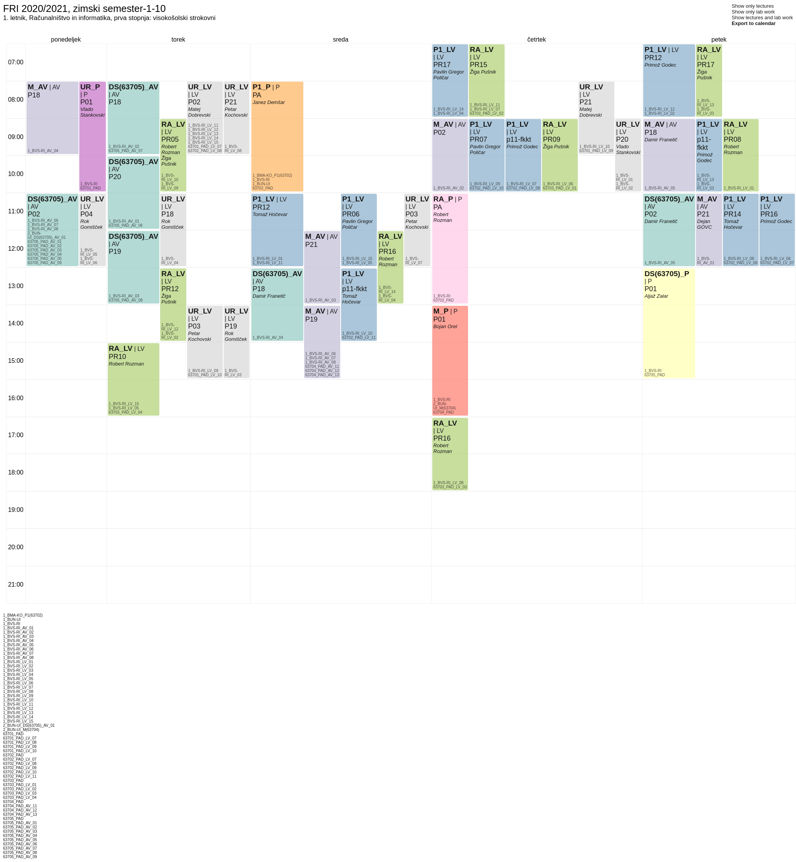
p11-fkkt (354, 289)
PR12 (170, 289)
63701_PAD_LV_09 (596, 151)
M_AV (38, 87)
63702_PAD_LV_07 (777, 263)
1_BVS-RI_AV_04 (43, 151)
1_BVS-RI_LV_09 (169, 186)
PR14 (732, 214)
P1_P (262, 87)
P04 (86, 214)
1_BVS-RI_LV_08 (233, 148)
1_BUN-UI (261, 184)
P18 (34, 95)
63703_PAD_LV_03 (450, 487)
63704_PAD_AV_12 (322, 371)
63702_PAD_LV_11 (359, 337)
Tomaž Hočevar (270, 214)
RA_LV (173, 124)
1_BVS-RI (88, 184)
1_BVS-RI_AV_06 (43, 220)
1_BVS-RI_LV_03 (233, 373)
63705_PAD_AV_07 (126, 151)
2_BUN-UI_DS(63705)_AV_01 (47, 235)
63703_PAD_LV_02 (486, 113)
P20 (115, 177)
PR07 (478, 139)
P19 (115, 251)
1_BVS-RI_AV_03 (124, 296)
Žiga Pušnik (168, 161)
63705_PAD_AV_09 (45, 263)
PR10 (117, 357)
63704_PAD (443, 412)
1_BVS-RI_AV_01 (124, 221)
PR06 (351, 214)
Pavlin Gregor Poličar (357, 224)
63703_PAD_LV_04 (125, 412)
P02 (34, 214)
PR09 (551, 139)
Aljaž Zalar (656, 296)
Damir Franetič (269, 296)
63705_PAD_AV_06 (126, 225)
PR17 (442, 65)
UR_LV (92, 199)
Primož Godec (522, 146)
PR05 (170, 139)
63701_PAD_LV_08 (205, 151)
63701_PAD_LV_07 (205, 146)
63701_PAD (90, 188)
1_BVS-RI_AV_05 (659, 263)
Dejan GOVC (704, 224)
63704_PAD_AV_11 (322, 366)
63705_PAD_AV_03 (45, 250)
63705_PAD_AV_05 (45, 259)
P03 (194, 326)
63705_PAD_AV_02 (45, 246)
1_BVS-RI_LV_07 (413, 261)
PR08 (732, 139)
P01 (86, 102)
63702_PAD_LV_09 (741, 263)
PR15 (478, 65)
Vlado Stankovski (92, 112)
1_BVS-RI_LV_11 (203, 125)
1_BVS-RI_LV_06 (88, 261)
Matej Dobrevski (199, 112)
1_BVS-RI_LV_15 (124, 404)
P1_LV (263, 199)
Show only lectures (753, 6)
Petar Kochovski (199, 336)
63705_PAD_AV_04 (45, 254)
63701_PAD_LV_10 (205, 375)
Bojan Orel (445, 326)
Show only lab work (753, 12)
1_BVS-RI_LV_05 (88, 252)
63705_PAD (654, 375)
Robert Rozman (170, 149)
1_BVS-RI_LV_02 (169, 335)
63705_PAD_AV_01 (45, 242)
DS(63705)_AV (52, 199)
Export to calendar (754, 23)
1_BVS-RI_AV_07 (43, 225)
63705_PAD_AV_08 (126, 300)
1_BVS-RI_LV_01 (268, 259)
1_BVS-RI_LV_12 (169, 327)
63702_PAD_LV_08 (523, 188)
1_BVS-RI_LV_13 (203, 134)
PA (257, 95)
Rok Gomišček (91, 224)
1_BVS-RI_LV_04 (169, 261)
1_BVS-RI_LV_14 (203, 138)
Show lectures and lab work (762, 17)
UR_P (90, 87)
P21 (231, 102)
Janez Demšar (269, 102)
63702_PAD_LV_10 (486, 188)
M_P (440, 311)
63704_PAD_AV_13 (322, 375)
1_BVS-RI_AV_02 (124, 146)
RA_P (443, 199)
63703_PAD (443, 300)
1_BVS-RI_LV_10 (169, 177)
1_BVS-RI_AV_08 (43, 229)
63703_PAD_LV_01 (560, 188)
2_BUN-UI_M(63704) (444, 406)
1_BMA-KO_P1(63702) (272, 175)
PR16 (387, 251)
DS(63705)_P (666, 274)
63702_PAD (263, 188)
